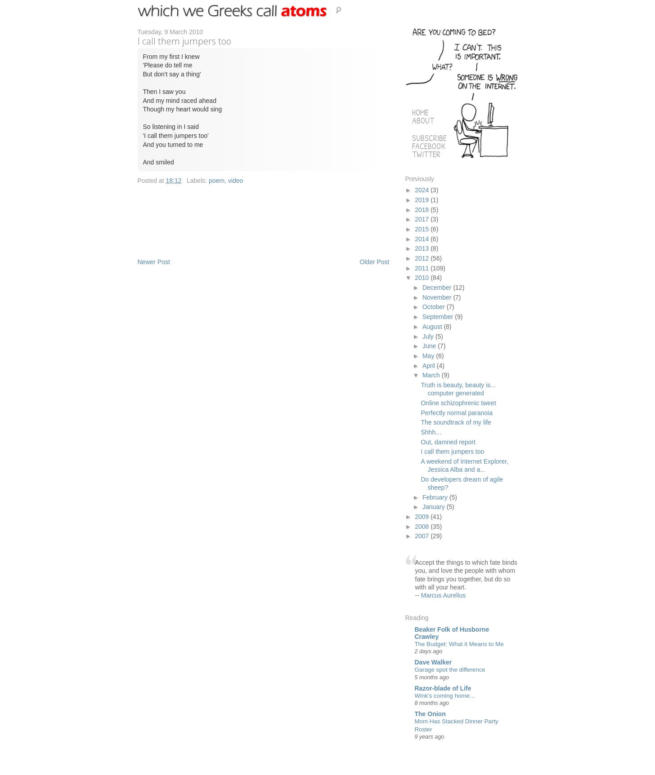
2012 (423, 258)
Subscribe (429, 138)
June (430, 346)
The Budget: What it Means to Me (459, 644)
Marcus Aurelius (443, 595)
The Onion (430, 713)
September (438, 316)
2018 (423, 209)
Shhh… (431, 432)
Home (420, 112)
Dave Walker (433, 662)
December (437, 287)
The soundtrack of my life (456, 422)
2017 (423, 219)
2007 (423, 536)
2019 (423, 200)
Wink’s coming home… (445, 695)
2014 (423, 239)
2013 (423, 248)
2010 (423, 277)
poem (216, 180)
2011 (423, 268)
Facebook (428, 146)
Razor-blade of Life (443, 688)
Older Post (374, 262)
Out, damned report (448, 442)
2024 (423, 190)
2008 (423, 526)
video (235, 180)
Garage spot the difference (450, 669)
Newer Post (154, 262)
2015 (423, 229)
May (429, 355)
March (432, 375)
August (433, 326)
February (435, 497)
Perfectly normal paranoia (457, 412)
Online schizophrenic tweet (458, 403)
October (434, 306)
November (437, 297)
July (428, 336)
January (434, 506)
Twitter (426, 154)
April (429, 365)
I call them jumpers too (452, 451)
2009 (423, 516)
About (423, 120)
